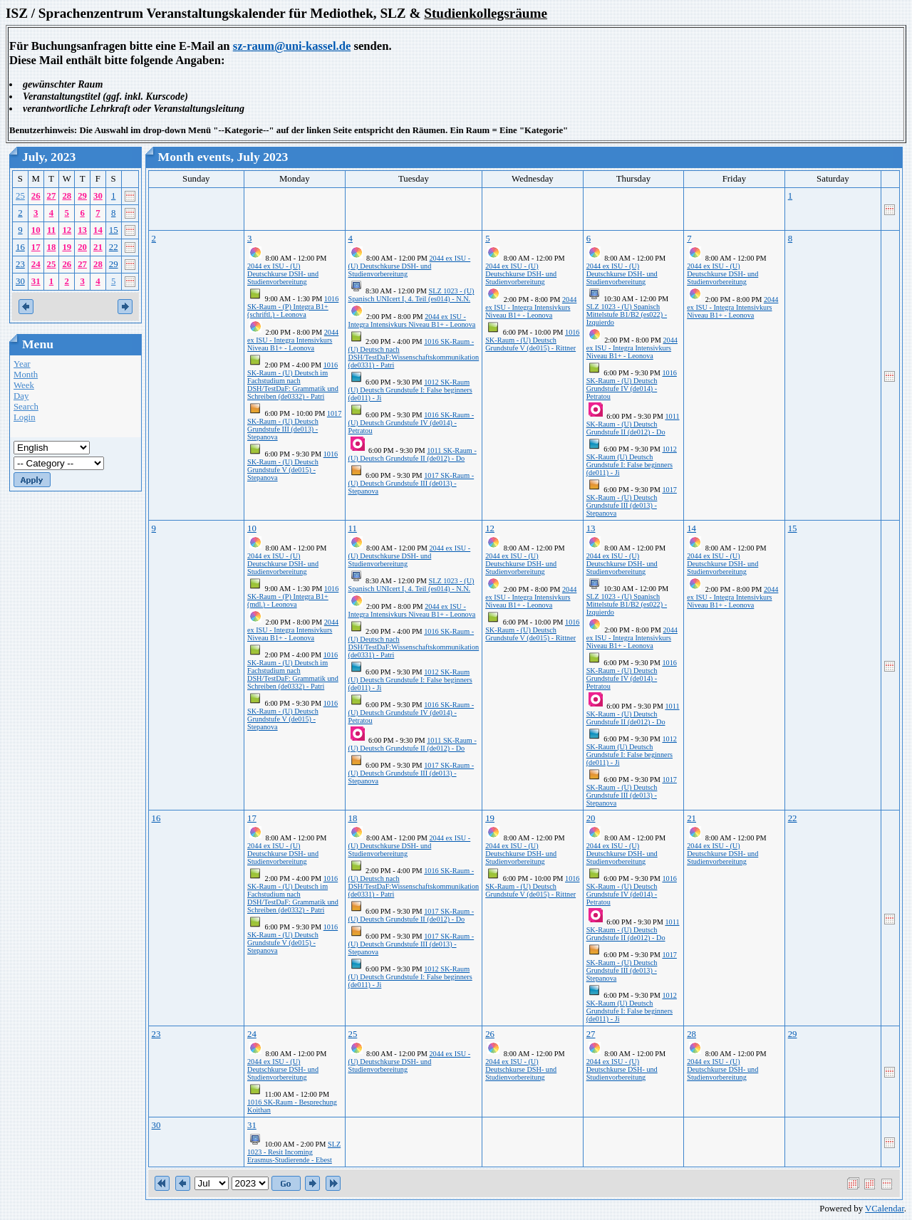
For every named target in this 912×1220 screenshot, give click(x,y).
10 (36, 230)
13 (82, 230)
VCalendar (884, 1209)
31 (36, 281)
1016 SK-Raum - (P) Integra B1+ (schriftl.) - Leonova (292, 306)
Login (25, 417)
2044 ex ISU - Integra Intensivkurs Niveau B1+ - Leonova (292, 340)
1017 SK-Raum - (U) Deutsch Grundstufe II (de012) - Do (411, 915)
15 (113, 230)
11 (51, 230)
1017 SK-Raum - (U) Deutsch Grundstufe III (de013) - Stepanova (294, 425)
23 (20, 264)
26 (36, 196)
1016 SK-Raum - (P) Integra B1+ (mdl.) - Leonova (292, 596)
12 (66, 230)
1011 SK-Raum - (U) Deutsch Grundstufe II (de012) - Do (412, 454)
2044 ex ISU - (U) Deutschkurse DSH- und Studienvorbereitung (282, 274)
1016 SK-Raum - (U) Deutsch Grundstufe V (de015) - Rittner (532, 340)
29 (82, 196)
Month (26, 375)
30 (98, 196)
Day (21, 396)
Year (22, 364)
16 (20, 247)
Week (24, 385)
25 (20, 196)
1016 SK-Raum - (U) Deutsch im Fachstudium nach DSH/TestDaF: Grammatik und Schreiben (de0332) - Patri (292, 380)
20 (82, 247)
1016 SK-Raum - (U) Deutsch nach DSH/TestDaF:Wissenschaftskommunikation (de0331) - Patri (414, 353)
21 (98, 247)
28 (66, 196)
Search (26, 407)
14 (98, 230)
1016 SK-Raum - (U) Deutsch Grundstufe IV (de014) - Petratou (411, 422)
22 (113, 247)
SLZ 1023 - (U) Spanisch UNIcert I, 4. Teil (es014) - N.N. (411, 295)
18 (51, 247)
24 (36, 264)
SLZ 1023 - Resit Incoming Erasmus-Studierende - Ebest (294, 1152)
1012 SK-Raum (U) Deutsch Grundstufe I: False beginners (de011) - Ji (410, 390)
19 (66, 247)
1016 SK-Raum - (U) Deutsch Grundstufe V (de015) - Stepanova (292, 465)
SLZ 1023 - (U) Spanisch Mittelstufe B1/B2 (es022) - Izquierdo (626, 314)
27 (51, 196)
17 (36, 247)
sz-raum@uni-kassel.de (292, 46)
